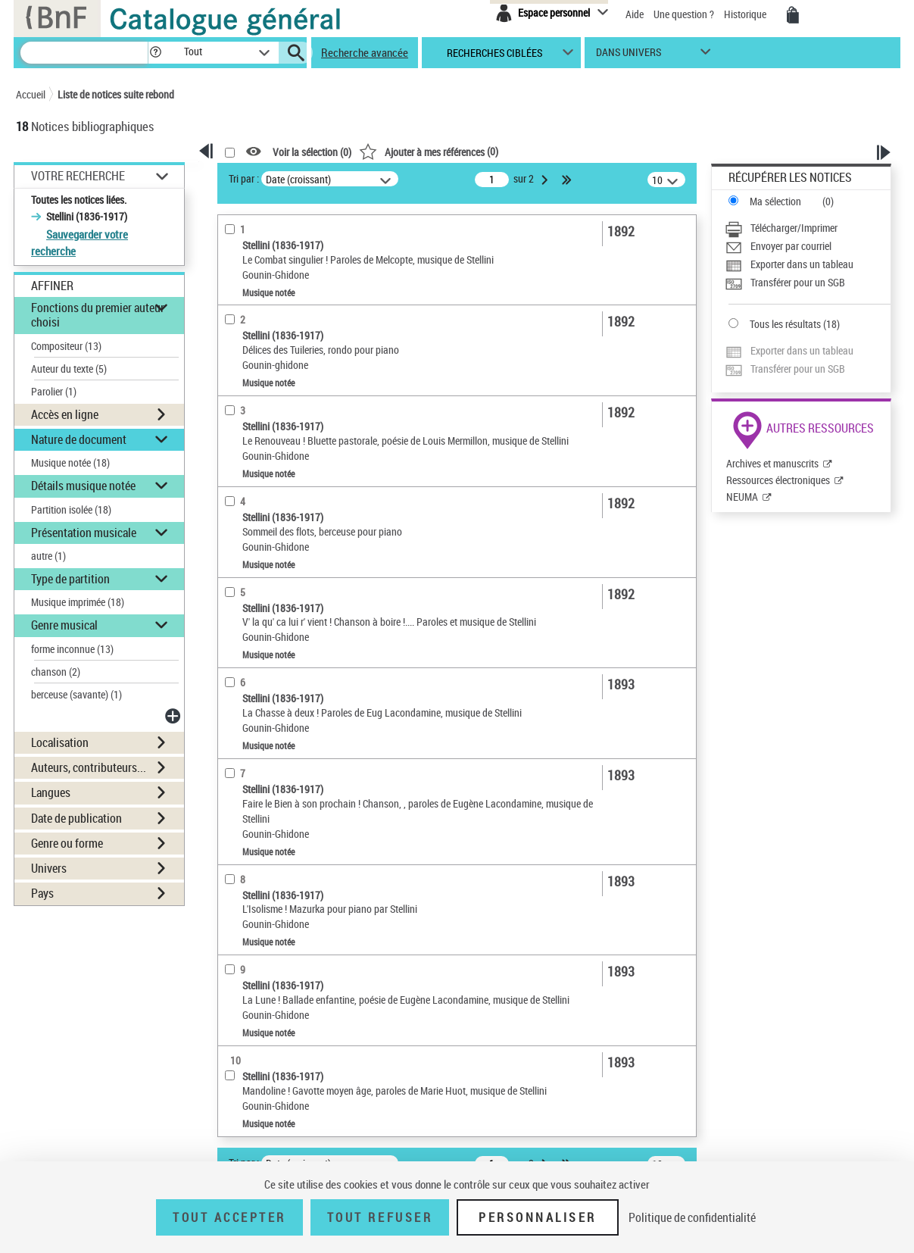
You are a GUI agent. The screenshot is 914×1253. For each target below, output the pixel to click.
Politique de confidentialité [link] (692, 1217)
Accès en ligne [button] (64, 414)
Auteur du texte (69, 368)
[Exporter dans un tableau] (808, 264)
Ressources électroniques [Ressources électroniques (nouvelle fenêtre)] (778, 480)
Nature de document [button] (78, 439)
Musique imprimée (77, 602)
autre (48, 555)
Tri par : (244, 178)
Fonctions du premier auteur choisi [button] (97, 314)
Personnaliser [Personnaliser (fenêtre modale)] (538, 1217)
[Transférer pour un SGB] (808, 282)
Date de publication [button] (76, 818)
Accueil (30, 94)
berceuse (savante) (76, 694)
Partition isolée (71, 509)
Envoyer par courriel (790, 246)
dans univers (628, 55)
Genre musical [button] (64, 625)
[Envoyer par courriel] (808, 246)
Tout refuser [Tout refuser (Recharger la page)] (379, 1217)
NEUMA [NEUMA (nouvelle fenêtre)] (742, 496)
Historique (746, 14)
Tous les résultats (785, 324)
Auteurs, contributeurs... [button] (88, 767)
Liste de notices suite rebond (116, 94)
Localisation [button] (60, 742)
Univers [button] (49, 868)
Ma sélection (775, 201)
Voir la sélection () (312, 152)
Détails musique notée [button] (83, 485)
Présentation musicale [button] (83, 532)
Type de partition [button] (70, 578)
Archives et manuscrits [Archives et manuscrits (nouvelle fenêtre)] (772, 463)
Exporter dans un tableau (801, 264)
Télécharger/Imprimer (794, 227)
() (428, 151)
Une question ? (684, 14)
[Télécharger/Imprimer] (808, 228)
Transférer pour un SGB (797, 282)
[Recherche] (84, 53)
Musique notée (70, 462)
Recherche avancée (364, 52)
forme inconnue (72, 649)
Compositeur (66, 346)
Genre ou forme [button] (67, 843)
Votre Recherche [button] (78, 175)
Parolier (53, 391)
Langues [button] (50, 792)
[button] (155, 53)
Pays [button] (42, 893)
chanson (55, 671)
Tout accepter (229, 1217)
